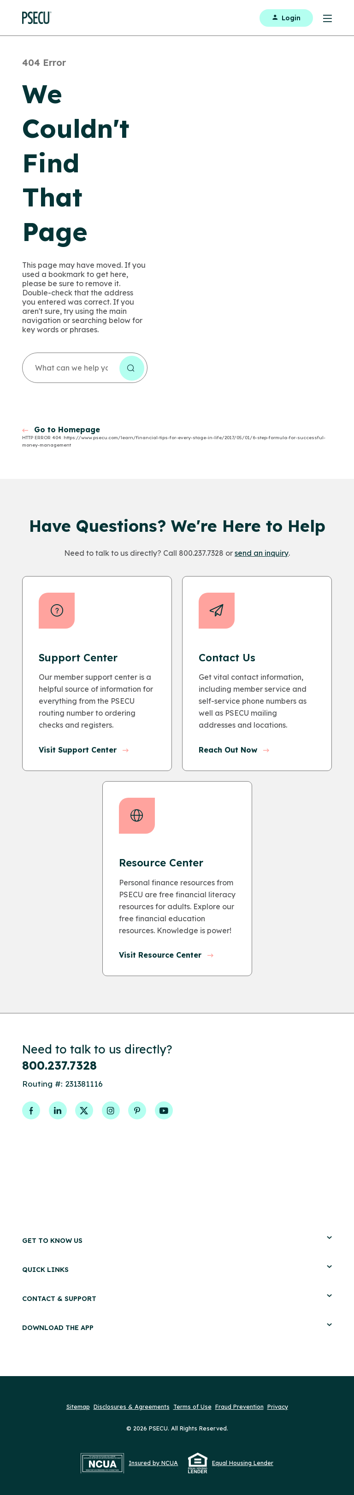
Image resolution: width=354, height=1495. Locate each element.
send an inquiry (262, 553)
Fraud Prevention (239, 1397)
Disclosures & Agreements (132, 1397)
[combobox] (85, 368)
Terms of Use (192, 1397)
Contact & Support (177, 1289)
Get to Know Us (177, 1231)
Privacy (277, 1397)
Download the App (177, 1318)
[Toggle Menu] (322, 17)
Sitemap (78, 1397)
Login (286, 18)
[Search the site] (131, 368)
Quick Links (177, 1260)
